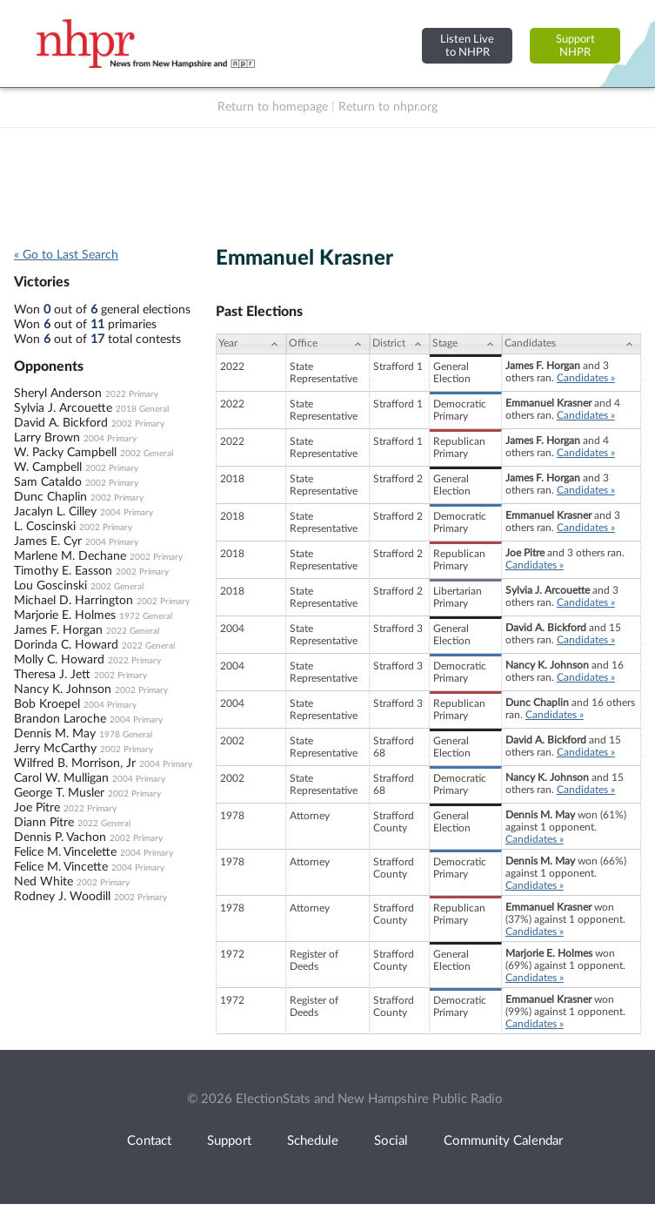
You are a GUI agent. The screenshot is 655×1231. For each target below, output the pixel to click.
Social (391, 1140)
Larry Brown (47, 438)
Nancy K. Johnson (62, 689)
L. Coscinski (45, 527)
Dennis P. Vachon (60, 837)
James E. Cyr (48, 541)
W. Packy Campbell (65, 453)
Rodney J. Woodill (62, 897)
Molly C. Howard (59, 660)
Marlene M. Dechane (70, 556)
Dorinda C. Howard (66, 645)
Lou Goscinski (50, 586)
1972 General (145, 616)
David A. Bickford (61, 423)
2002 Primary (137, 424)
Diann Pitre (44, 823)
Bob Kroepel (47, 704)
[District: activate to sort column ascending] (400, 343)
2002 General (146, 453)
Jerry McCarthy (55, 749)
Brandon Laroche (60, 719)
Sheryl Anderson (58, 393)
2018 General (142, 409)
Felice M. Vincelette (65, 852)
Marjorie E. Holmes (65, 615)
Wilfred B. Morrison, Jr (75, 763)
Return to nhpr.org (388, 107)
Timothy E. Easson (63, 571)
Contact (149, 1140)
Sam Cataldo (48, 482)
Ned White (43, 882)
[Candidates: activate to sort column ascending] (571, 343)
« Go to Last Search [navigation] (66, 255)
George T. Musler (59, 793)
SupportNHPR (575, 45)
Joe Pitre (37, 808)
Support (229, 1140)
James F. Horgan (58, 630)
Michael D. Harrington (73, 601)
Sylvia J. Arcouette (63, 408)
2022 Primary (131, 394)
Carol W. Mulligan (61, 778)
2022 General (132, 631)
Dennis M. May (55, 734)
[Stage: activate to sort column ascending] (466, 343)
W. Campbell (48, 467)
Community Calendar (503, 1140)
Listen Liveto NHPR (467, 45)
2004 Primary (110, 438)
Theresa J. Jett (52, 675)
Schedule (312, 1140)
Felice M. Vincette (61, 867)
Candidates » (586, 378)
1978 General (125, 734)
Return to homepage (272, 107)
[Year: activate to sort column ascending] (250, 343)
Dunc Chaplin (50, 497)
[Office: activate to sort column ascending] (328, 343)
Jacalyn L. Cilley (55, 512)
